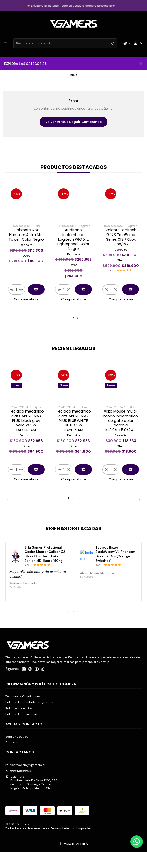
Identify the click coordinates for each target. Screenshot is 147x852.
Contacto (12, 742)
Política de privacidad (21, 714)
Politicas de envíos (18, 708)
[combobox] (65, 43)
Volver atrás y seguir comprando (73, 122)
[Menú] (5, 43)
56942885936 (18, 771)
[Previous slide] (9, 318)
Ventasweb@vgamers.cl (25, 765)
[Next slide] (138, 318)
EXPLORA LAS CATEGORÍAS (73, 64)
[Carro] (138, 43)
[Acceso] (126, 43)
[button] (73, 843)
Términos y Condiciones (22, 696)
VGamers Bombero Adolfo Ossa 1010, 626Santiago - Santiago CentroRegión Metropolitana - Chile (31, 782)
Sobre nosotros (16, 737)
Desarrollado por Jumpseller (71, 828)
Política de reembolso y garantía (29, 702)
